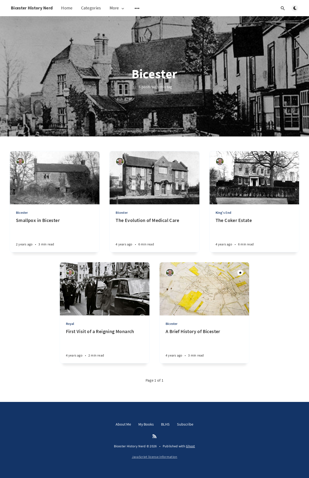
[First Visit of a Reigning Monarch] (104, 345)
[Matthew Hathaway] (20, 161)
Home (66, 8)
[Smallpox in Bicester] (54, 234)
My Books (146, 424)
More (117, 8)
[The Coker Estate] (254, 234)
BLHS (165, 424)
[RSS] (154, 436)
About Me (123, 424)
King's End (224, 212)
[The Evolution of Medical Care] (154, 234)
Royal (70, 323)
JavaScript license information (154, 457)
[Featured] (240, 273)
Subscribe (185, 424)
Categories (91, 8)
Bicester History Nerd (32, 8)
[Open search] (283, 8)
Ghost (190, 446)
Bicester (22, 212)
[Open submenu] (137, 8)
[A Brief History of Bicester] (204, 345)
